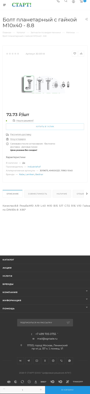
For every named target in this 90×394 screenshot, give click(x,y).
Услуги (7, 276)
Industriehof (34, 166)
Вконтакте (20, 360)
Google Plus (53, 360)
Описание (12, 194)
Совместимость (37, 194)
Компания (10, 292)
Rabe (22, 174)
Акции (7, 268)
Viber (61, 360)
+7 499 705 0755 (45, 334)
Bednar (39, 174)
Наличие (62, 194)
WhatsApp (69, 360)
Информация (12, 300)
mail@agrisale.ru (47, 338)
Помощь (9, 308)
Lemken (30, 174)
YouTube (36, 360)
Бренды (8, 284)
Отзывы (81, 194)
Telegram (28, 360)
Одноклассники (45, 360)
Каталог (8, 259)
